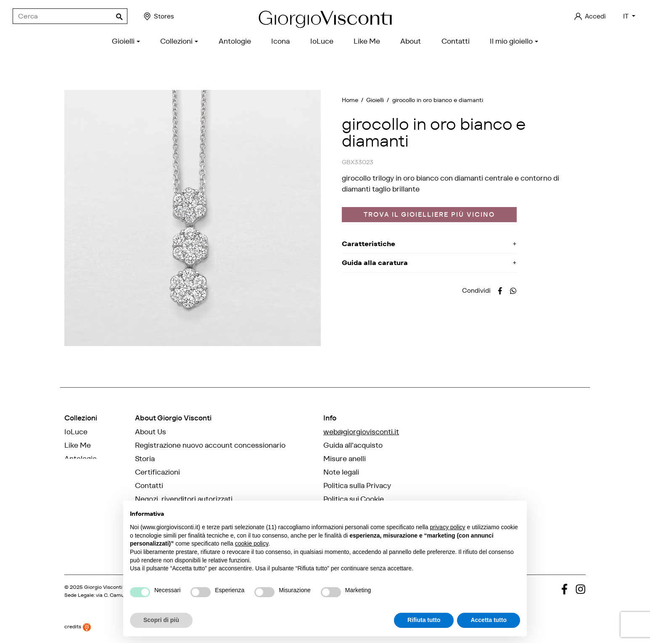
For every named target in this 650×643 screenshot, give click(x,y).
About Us (150, 431)
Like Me (77, 445)
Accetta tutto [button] (488, 620)
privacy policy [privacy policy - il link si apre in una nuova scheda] (447, 527)
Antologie (80, 458)
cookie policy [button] (251, 543)
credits (77, 625)
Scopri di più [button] (161, 620)
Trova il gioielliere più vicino (429, 214)
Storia (145, 458)
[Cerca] (70, 16)
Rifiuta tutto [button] (424, 620)
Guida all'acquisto (353, 445)
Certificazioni (157, 472)
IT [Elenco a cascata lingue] (626, 16)
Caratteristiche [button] (368, 243)
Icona (73, 472)
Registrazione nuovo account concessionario (210, 445)
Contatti (149, 485)
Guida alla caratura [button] (375, 262)
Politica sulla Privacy (357, 485)
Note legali (341, 472)
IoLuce (75, 431)
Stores (158, 16)
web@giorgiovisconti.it (361, 431)
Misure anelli (344, 458)
